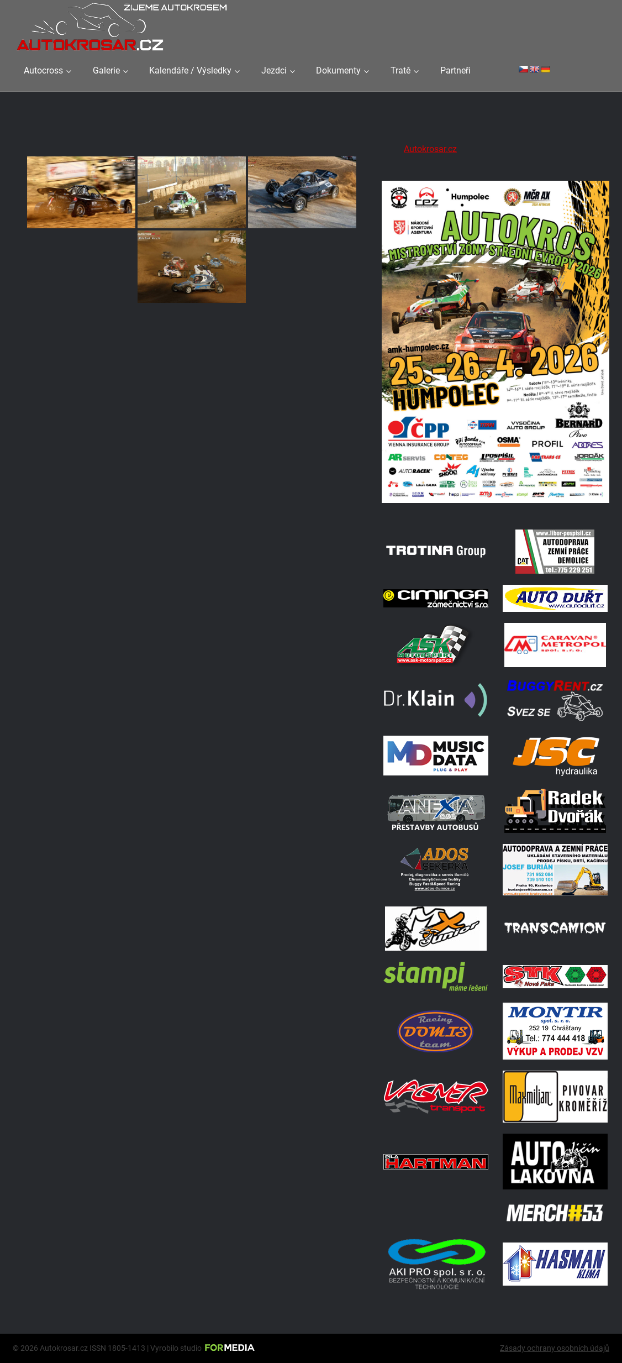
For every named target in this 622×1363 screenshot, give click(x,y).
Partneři (455, 70)
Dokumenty (338, 70)
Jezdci (274, 70)
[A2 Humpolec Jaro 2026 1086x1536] (495, 504)
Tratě (400, 70)
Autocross (43, 70)
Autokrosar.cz (430, 149)
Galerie (106, 70)
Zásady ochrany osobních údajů (554, 1348)
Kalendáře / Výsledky (190, 70)
